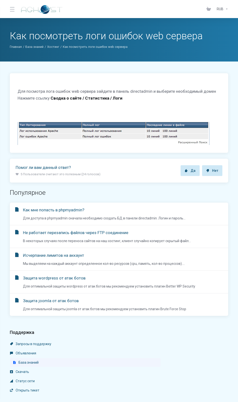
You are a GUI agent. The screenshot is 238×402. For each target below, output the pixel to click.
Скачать (19, 353)
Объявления (93, 344)
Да (190, 171)
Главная (16, 47)
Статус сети (92, 353)
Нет (212, 171)
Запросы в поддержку (30, 344)
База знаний (34, 47)
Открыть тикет (165, 353)
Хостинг (53, 47)
